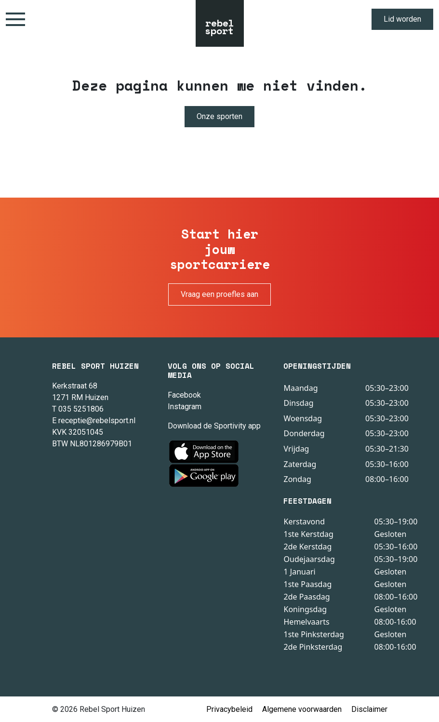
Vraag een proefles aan (219, 294)
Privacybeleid (229, 709)
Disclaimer (369, 709)
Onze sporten (219, 116)
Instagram (184, 406)
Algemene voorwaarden (302, 709)
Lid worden (402, 19)
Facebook (184, 395)
